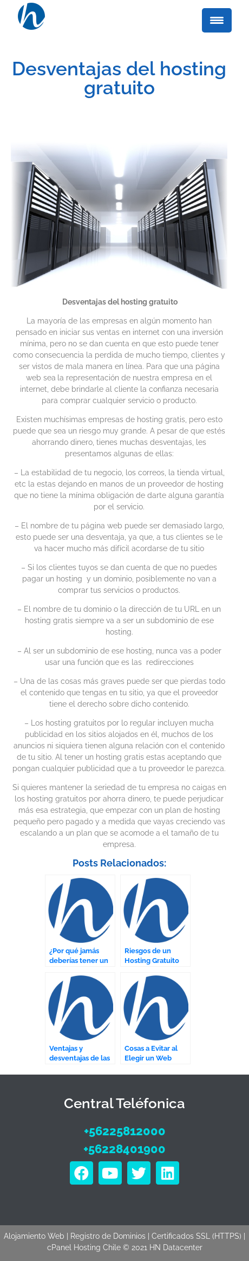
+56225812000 (125, 1131)
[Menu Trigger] (217, 20)
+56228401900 (124, 1149)
